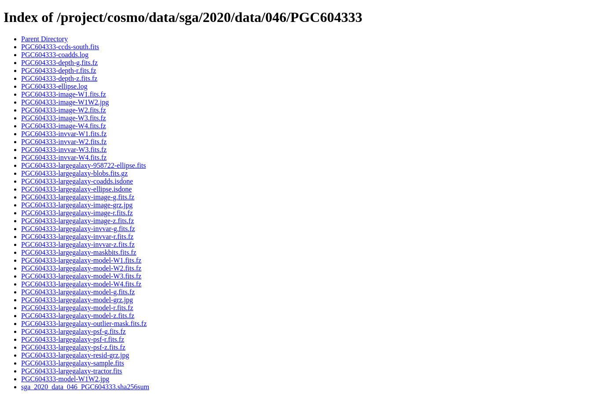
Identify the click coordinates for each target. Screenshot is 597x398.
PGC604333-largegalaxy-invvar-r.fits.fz (77, 236)
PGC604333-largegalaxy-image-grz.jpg (76, 205)
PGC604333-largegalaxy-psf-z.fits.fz (73, 347)
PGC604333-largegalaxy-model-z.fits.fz (77, 315)
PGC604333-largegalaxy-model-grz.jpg (77, 300)
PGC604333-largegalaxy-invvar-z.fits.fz (78, 244)
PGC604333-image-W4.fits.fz (63, 126)
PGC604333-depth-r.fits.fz (58, 70)
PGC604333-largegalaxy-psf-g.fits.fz (73, 331)
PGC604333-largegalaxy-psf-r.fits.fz (72, 339)
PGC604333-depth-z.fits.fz (59, 78)
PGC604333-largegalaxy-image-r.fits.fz (77, 213)
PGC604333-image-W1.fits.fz (63, 94)
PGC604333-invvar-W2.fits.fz (63, 141)
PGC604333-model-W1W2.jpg (65, 379)
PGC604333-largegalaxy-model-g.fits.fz (78, 292)
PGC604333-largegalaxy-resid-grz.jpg (75, 355)
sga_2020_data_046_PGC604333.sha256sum (85, 387)
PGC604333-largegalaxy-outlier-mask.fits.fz (84, 323)
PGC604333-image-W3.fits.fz (63, 118)
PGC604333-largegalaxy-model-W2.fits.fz (81, 268)
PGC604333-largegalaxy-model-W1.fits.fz (81, 260)
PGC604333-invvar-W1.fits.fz (63, 133)
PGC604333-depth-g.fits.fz (59, 62)
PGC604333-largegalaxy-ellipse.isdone (76, 189)
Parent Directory (44, 39)
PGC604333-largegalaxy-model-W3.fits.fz (81, 276)
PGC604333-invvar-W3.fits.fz (63, 149)
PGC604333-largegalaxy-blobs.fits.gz (74, 173)
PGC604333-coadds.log (54, 54)
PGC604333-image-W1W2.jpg (65, 102)
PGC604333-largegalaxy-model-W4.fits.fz (81, 284)
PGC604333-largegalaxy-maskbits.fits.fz (78, 252)
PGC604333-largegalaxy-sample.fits (72, 363)
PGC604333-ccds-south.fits (60, 47)
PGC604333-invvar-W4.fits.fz (63, 157)
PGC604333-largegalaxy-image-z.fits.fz (77, 220)
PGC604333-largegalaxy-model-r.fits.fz (77, 307)
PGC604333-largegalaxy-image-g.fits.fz (77, 197)
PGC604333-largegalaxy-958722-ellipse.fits (83, 165)
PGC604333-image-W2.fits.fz (63, 110)
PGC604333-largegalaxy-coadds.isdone (77, 181)
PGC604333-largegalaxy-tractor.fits (71, 371)
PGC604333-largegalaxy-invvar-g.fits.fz (78, 228)
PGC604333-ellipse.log (54, 86)
